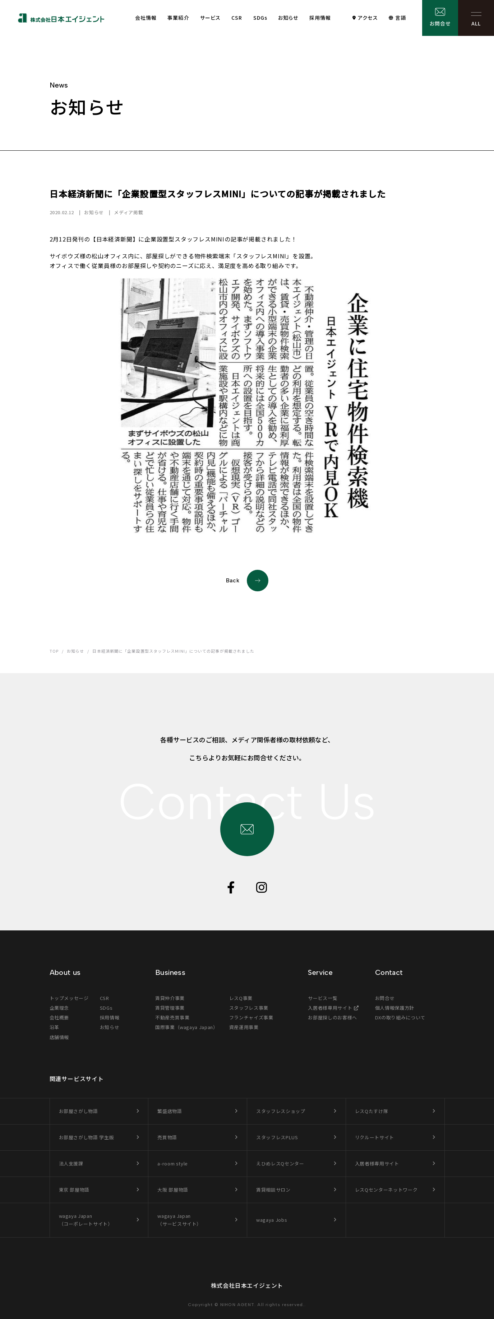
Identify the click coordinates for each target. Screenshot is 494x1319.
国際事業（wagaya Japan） (186, 1027)
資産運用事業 (244, 1027)
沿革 (54, 1027)
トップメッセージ (69, 998)
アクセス (368, 17)
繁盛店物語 (169, 1111)
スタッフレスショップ (280, 1111)
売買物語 (167, 1137)
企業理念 (59, 1007)
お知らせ (288, 17)
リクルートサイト (374, 1137)
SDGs (260, 17)
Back (247, 580)
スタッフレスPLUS (277, 1137)
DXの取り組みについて (400, 1017)
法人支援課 (71, 1163)
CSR (236, 17)
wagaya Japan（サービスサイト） (179, 1219)
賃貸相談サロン (273, 1189)
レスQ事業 (241, 998)
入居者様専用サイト (330, 1007)
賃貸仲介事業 (170, 998)
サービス (210, 17)
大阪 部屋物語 (172, 1189)
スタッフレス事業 (248, 1007)
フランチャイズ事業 (251, 1017)
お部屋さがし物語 (78, 1111)
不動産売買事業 (172, 1017)
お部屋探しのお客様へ (332, 1017)
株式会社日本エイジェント (247, 1285)
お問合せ (440, 23)
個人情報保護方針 (394, 1007)
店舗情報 (59, 1037)
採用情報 (320, 17)
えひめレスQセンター (280, 1163)
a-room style (172, 1163)
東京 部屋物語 (74, 1189)
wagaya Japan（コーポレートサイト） (86, 1219)
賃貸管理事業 (170, 1007)
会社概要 (59, 1017)
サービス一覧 (322, 998)
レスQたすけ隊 (371, 1111)
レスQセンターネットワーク (386, 1189)
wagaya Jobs (271, 1219)
